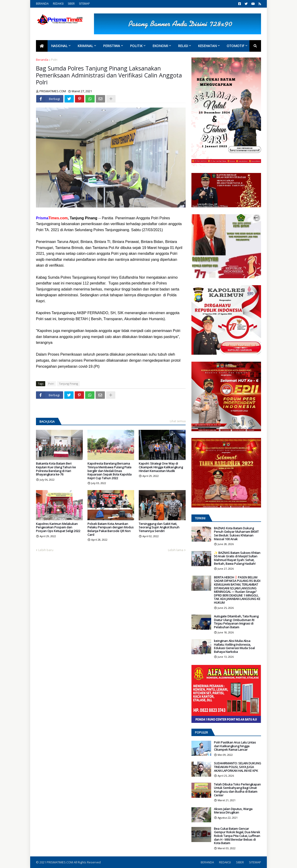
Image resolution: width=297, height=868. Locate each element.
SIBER (71, 4)
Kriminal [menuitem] (85, 46)
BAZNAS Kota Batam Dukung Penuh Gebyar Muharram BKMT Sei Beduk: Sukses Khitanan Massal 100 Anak (236, 534)
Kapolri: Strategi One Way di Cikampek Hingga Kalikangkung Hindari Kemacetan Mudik (161, 467)
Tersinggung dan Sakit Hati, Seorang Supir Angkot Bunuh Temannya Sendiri (159, 527)
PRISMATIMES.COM (60, 862)
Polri (54, 59)
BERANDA (42, 4)
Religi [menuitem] (183, 46)
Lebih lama (175, 550)
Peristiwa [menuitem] (111, 46)
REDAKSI (58, 4)
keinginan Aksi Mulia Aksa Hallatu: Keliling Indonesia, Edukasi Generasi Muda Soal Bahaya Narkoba (234, 646)
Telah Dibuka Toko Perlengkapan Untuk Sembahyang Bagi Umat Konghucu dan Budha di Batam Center (237, 790)
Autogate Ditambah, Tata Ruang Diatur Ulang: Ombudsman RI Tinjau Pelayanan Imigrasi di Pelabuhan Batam (236, 622)
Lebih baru (45, 550)
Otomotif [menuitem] (235, 46)
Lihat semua (178, 421)
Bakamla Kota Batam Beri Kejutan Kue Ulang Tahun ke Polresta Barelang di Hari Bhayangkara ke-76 (56, 469)
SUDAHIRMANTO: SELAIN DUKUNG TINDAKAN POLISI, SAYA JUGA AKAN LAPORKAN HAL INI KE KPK (237, 767)
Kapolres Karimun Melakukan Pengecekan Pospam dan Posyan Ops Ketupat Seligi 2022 (58, 527)
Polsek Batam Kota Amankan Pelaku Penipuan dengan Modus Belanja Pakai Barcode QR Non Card (110, 529)
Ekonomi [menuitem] (160, 46)
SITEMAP (84, 4)
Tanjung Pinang (68, 383)
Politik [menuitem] (136, 46)
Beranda (42, 59)
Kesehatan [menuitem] (207, 46)
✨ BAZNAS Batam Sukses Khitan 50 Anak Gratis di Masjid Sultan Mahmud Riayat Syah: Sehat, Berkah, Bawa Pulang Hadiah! (237, 558)
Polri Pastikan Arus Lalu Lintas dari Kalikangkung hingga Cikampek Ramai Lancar (235, 746)
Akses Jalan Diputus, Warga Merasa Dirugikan (233, 810)
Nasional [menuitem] (59, 46)
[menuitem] (42, 46)
